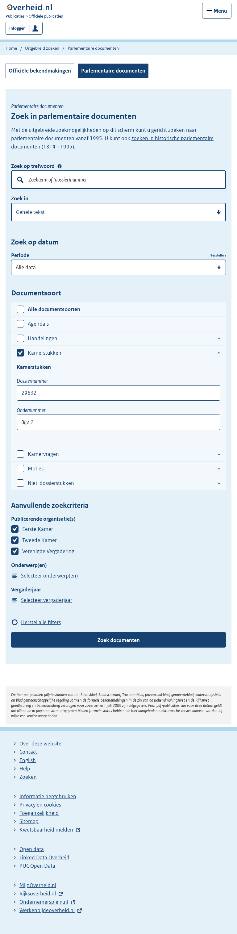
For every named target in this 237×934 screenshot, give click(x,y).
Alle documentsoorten (54, 309)
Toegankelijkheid (39, 813)
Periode (20, 255)
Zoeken (28, 776)
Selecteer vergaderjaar (46, 600)
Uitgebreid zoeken (42, 48)
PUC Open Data (37, 865)
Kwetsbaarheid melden (46, 829)
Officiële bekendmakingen (40, 70)
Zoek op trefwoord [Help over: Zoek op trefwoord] (59, 166)
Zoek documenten (119, 640)
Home (11, 48)
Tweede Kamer (39, 540)
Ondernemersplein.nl (43, 902)
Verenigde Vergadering (48, 551)
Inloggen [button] (17, 28)
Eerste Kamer (37, 529)
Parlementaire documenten (113, 70)
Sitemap (29, 821)
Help (24, 768)
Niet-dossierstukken (51, 483)
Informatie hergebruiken (47, 796)
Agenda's (38, 323)
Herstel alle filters (41, 622)
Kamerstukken (44, 352)
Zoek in (19, 198)
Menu (220, 10)
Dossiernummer (32, 381)
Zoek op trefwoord (33, 166)
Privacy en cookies (40, 804)
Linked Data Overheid (44, 857)
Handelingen (42, 338)
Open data (31, 849)
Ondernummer (31, 410)
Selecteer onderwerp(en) (49, 575)
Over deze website (40, 743)
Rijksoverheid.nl (37, 893)
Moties (36, 468)
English (27, 760)
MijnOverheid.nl (37, 885)
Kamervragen (43, 454)
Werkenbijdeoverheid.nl (47, 910)
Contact (28, 751)
